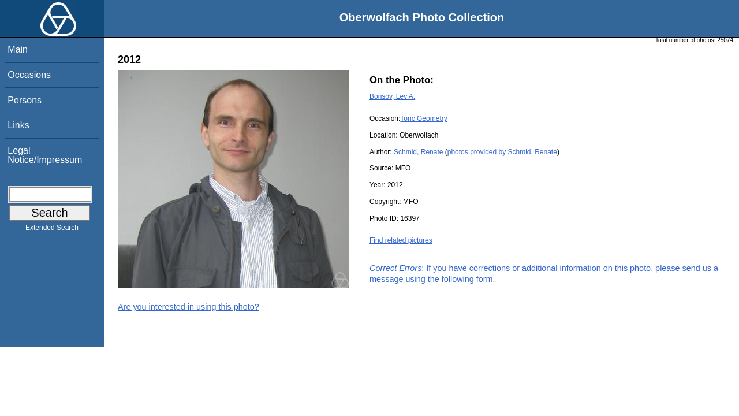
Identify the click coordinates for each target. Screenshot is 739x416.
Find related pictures (401, 240)
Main (18, 49)
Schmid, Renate (418, 152)
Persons (25, 100)
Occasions (29, 75)
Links (18, 125)
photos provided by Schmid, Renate (502, 152)
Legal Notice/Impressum (45, 155)
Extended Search (52, 229)
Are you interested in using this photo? (188, 306)
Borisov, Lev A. (392, 96)
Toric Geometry (423, 118)
